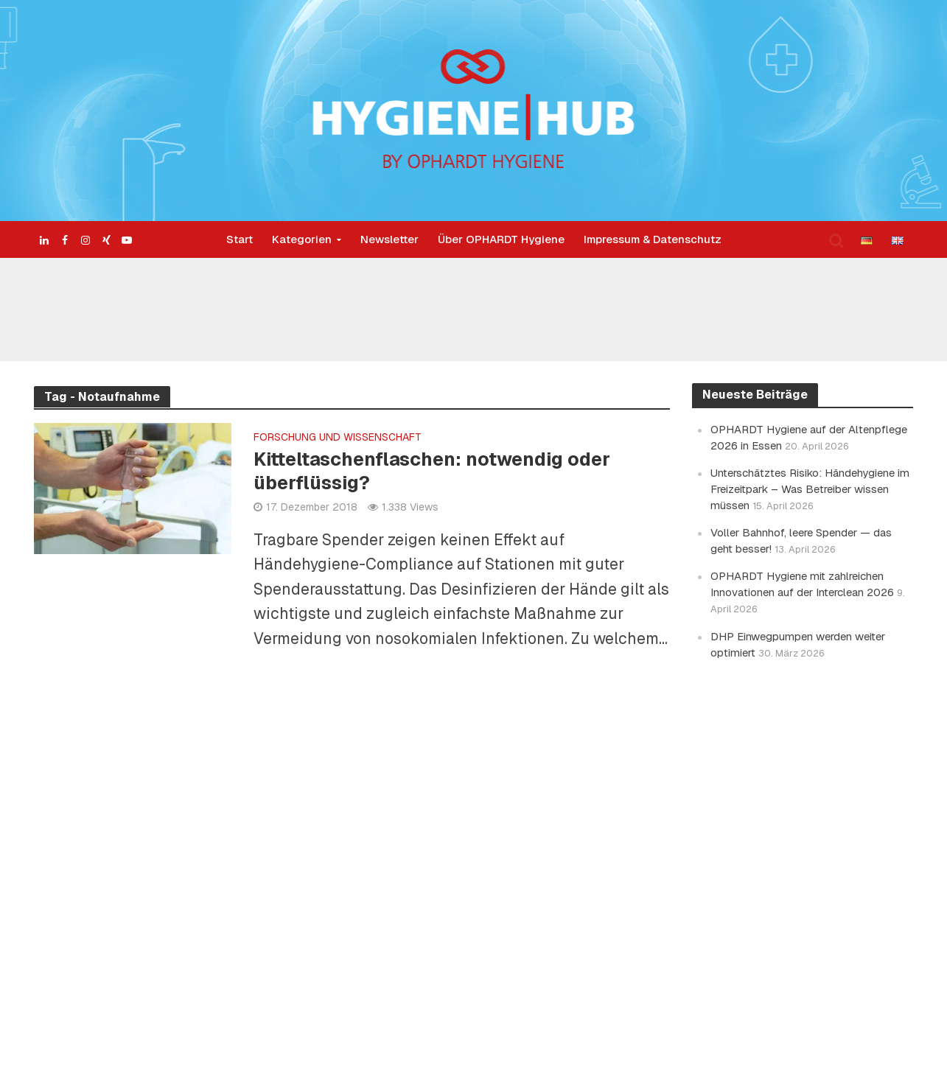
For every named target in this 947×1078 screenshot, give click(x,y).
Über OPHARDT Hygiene (501, 239)
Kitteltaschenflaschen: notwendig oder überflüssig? (432, 470)
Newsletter (389, 239)
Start (239, 239)
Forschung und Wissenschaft (338, 438)
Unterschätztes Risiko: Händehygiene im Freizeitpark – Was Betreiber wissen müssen (809, 489)
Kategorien (302, 239)
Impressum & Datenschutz (652, 239)
